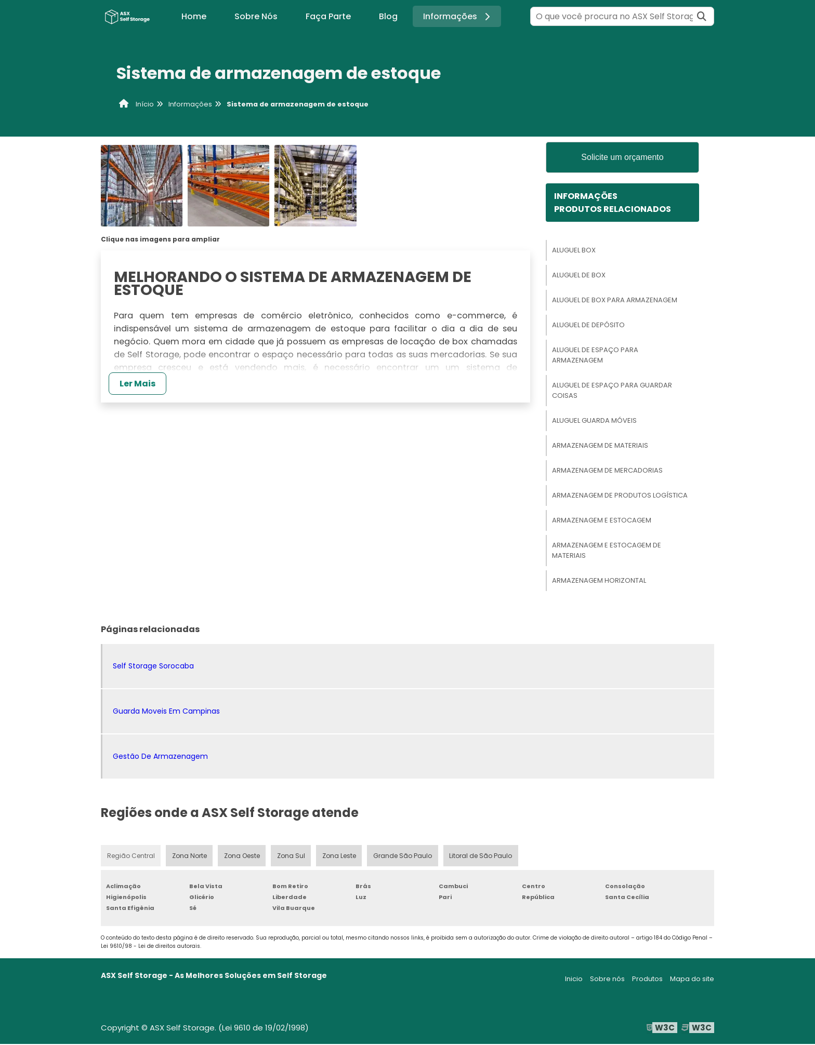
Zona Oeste (242, 856)
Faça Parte (328, 16)
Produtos (647, 980)
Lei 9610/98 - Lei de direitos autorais (150, 947)
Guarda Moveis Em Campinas (166, 711)
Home (193, 16)
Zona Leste (341, 856)
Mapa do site (692, 980)
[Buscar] (701, 16)
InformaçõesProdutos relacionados (612, 202)
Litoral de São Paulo (482, 856)
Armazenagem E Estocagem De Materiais (606, 551)
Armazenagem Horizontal (599, 581)
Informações (458, 16)
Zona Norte (190, 856)
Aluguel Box (574, 251)
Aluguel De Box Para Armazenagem (614, 300)
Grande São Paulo (404, 856)
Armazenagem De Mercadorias (607, 471)
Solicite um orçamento (622, 157)
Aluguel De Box (579, 275)
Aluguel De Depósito (588, 325)
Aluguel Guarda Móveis (594, 421)
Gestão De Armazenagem (160, 757)
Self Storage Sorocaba (153, 666)
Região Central (131, 856)
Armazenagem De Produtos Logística (620, 496)
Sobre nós (607, 980)
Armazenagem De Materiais (600, 446)
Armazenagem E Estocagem (601, 521)
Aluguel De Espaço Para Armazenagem (595, 355)
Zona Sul (292, 856)
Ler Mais (137, 384)
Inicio (574, 980)
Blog (388, 16)
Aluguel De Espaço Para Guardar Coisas (612, 391)
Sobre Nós (256, 16)
